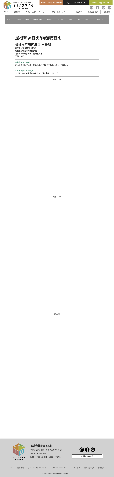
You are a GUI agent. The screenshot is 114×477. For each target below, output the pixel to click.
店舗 (86, 19)
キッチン (61, 19)
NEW (19, 19)
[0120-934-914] (76, 2)
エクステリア (98, 19)
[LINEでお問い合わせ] (101, 2)
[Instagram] (91, 7)
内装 (79, 19)
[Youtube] (109, 7)
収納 (71, 19)
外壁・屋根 (37, 19)
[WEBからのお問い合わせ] (51, 2)
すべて (9, 19)
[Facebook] (97, 7)
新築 (27, 19)
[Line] (103, 7)
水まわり (49, 19)
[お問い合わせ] (87, 456)
